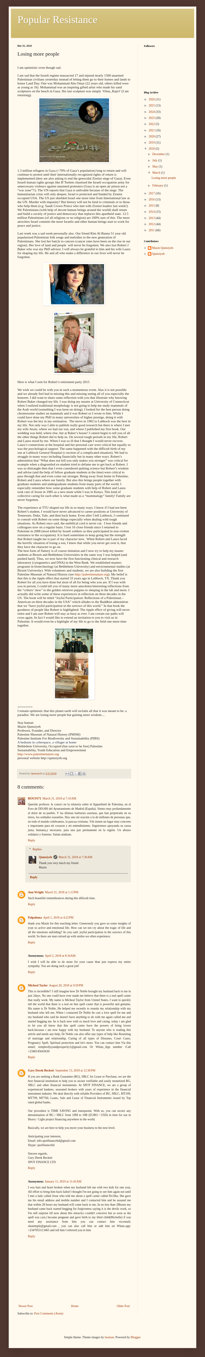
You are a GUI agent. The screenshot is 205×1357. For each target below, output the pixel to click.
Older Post (123, 1306)
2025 (152, 105)
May (155, 166)
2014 (152, 211)
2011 (152, 230)
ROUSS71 (34, 798)
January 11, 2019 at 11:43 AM (63, 1181)
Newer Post (26, 1306)
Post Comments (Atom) (48, 1313)
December (159, 154)
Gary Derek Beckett (41, 1070)
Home (75, 1306)
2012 (152, 224)
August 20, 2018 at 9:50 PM (66, 985)
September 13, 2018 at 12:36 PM (75, 1070)
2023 (152, 118)
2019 (152, 142)
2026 (152, 99)
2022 (152, 124)
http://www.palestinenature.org (38, 754)
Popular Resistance (57, 19)
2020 (152, 136)
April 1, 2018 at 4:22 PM (58, 917)
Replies (37, 849)
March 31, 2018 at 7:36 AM (75, 857)
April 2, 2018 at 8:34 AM (60, 955)
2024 (152, 111)
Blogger (135, 1337)
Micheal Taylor (38, 985)
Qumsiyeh (45, 857)
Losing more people (164, 178)
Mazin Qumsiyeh (162, 248)
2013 (152, 218)
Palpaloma (35, 917)
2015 (152, 205)
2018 (152, 148)
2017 (152, 193)
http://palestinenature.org (91, 574)
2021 (152, 130)
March (156, 172)
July (155, 160)
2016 (152, 199)
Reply (31, 840)
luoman (109, 1337)
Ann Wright (36, 892)
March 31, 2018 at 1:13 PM (61, 892)
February (158, 185)
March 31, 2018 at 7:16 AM (59, 798)
